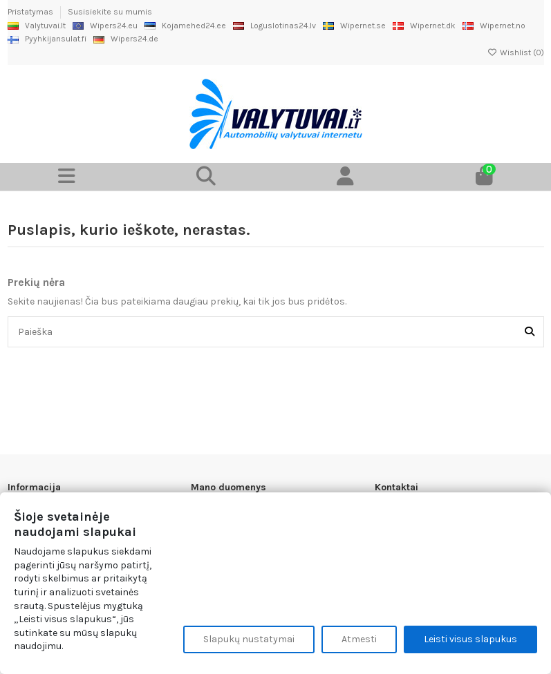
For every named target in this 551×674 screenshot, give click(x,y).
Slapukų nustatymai (249, 639)
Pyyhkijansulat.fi (47, 39)
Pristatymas (31, 12)
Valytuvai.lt (37, 25)
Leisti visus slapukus (470, 639)
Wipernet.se (354, 25)
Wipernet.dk (424, 25)
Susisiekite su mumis (110, 12)
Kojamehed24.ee (185, 25)
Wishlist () (515, 52)
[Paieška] (529, 331)
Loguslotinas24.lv (274, 25)
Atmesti (359, 639)
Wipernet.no (494, 25)
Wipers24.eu (105, 25)
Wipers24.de (125, 39)
